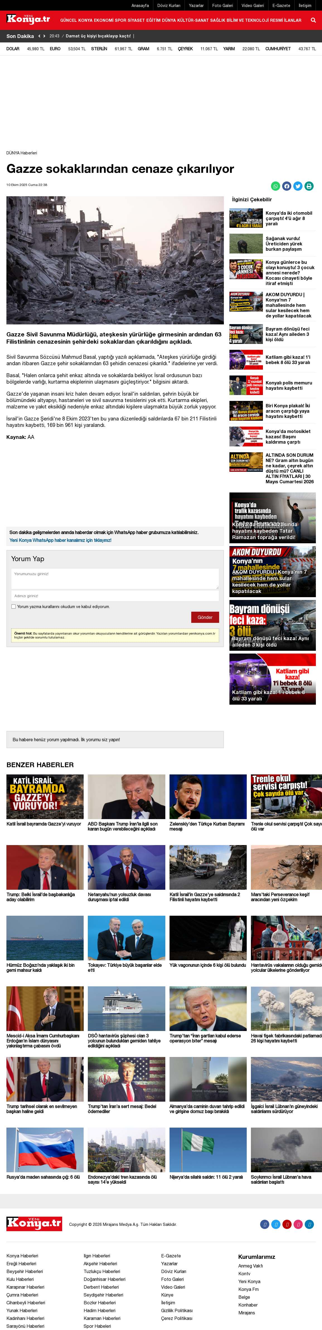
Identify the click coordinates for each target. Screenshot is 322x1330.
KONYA (85, 20)
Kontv (244, 1273)
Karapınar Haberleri (25, 1287)
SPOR (120, 20)
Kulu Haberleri (20, 1279)
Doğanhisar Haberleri (104, 1279)
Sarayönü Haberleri (25, 1326)
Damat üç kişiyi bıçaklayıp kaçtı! (92, 36)
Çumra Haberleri (22, 1294)
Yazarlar (196, 5)
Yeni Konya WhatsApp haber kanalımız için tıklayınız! (60, 540)
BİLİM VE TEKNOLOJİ (248, 20)
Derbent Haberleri (101, 1287)
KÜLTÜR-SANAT (193, 20)
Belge (244, 1297)
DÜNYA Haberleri (21, 153)
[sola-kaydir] (39, 36)
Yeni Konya (249, 1281)
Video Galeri (253, 5)
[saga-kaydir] (44, 36)
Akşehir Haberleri (100, 1263)
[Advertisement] (161, 106)
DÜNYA (169, 20)
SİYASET (136, 20)
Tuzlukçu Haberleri (102, 1271)
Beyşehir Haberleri (24, 1271)
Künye (167, 1294)
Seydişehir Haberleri (103, 1294)
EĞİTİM (153, 20)
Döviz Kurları (169, 5)
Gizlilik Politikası (177, 1310)
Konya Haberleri (22, 1255)
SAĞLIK (217, 20)
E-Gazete (281, 5)
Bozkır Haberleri (100, 1302)
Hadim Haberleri (99, 1310)
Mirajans (246, 1312)
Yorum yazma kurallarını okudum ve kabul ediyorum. (63, 606)
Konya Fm (248, 1289)
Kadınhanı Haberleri (25, 1318)
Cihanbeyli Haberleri (25, 1302)
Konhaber (248, 1304)
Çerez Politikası (176, 1318)
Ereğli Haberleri (21, 1263)
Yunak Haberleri (21, 1310)
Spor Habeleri (97, 1326)
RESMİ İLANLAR (285, 20)
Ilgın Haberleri (97, 1255)
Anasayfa (140, 5)
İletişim (305, 5)
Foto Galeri (222, 5)
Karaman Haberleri (102, 1318)
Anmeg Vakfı (250, 1265)
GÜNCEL (68, 20)
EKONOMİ (103, 20)
